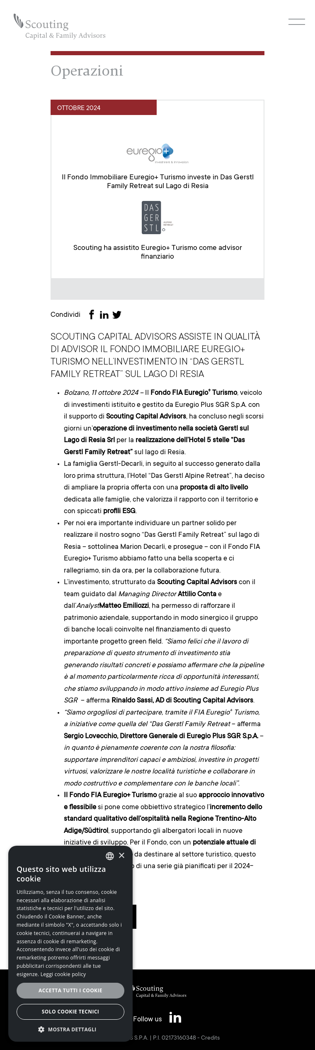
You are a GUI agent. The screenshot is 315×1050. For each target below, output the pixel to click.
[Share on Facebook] (93, 316)
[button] (70, 1029)
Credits (210, 1038)
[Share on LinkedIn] (105, 316)
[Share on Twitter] (118, 316)
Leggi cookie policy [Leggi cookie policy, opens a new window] (63, 974)
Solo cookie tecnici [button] (70, 1011)
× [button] (121, 856)
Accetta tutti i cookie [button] (70, 990)
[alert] (70, 944)
